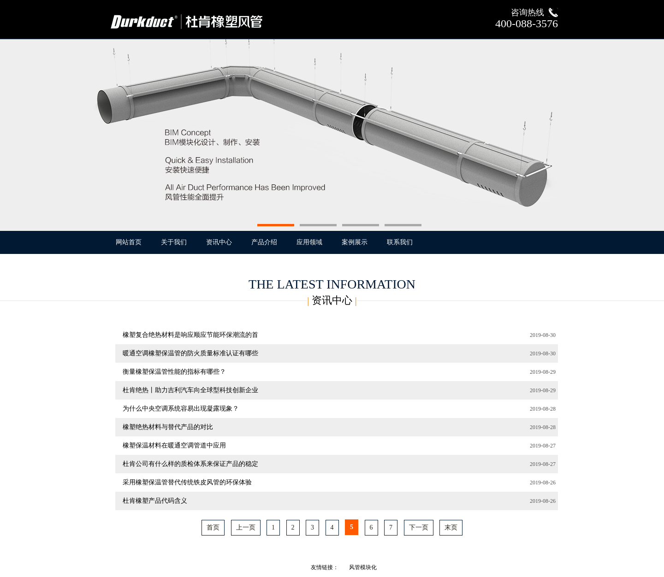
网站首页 (129, 242)
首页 (213, 527)
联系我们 (400, 242)
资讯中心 (219, 242)
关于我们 (174, 242)
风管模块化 (363, 567)
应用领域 (309, 242)
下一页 (418, 527)
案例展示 (355, 242)
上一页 (245, 527)
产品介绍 (264, 242)
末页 (451, 527)
